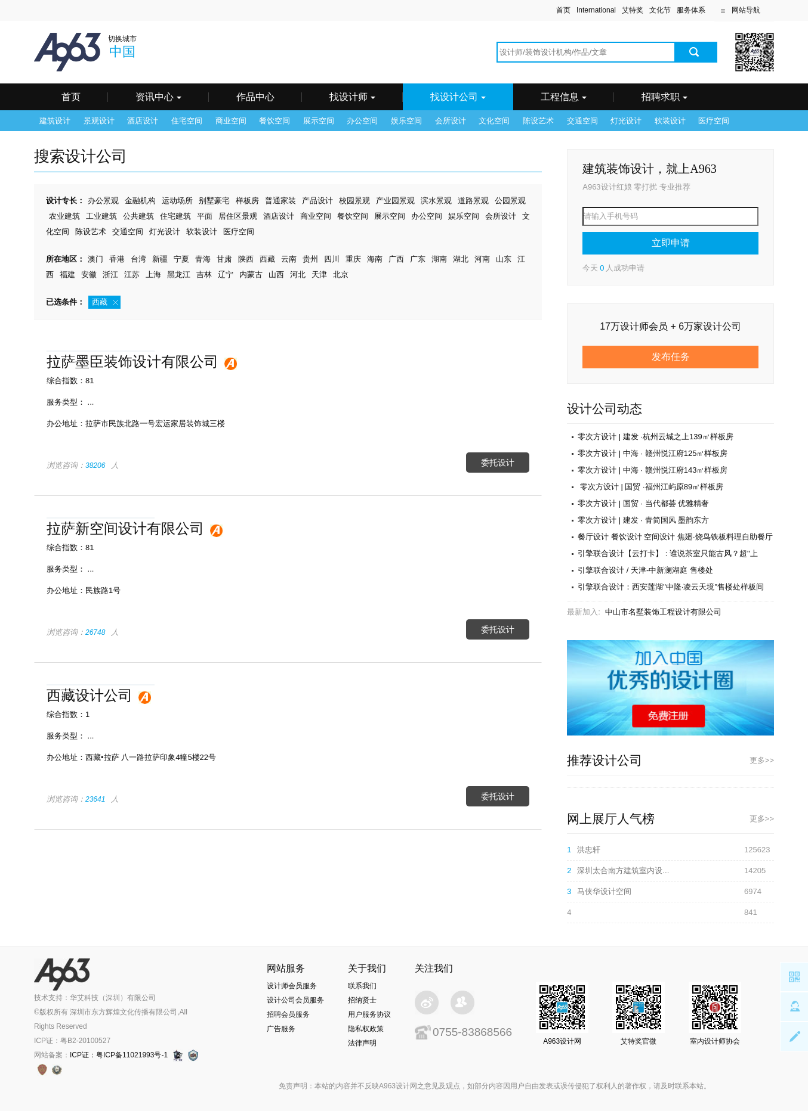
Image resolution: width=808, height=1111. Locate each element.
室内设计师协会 (715, 1041)
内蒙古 (251, 274)
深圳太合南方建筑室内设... (623, 870)
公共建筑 (138, 216)
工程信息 (564, 97)
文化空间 (494, 120)
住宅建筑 (175, 216)
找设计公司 (458, 97)
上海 (153, 274)
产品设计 (317, 200)
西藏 (267, 259)
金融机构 (140, 200)
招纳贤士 (362, 1000)
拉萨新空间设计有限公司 (125, 528)
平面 (204, 216)
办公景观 (103, 200)
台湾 (138, 259)
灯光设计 (626, 120)
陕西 (246, 259)
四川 (332, 259)
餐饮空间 (274, 120)
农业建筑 (64, 216)
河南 (482, 259)
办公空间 (362, 120)
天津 (319, 274)
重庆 (353, 259)
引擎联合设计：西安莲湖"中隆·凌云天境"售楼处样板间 (671, 586)
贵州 (310, 259)
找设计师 (352, 97)
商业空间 (230, 120)
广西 (396, 259)
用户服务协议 (369, 1014)
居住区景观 (237, 216)
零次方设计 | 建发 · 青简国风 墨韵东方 (643, 520)
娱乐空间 (406, 120)
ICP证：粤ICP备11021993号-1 (119, 1055)
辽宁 (225, 274)
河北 (298, 274)
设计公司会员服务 (295, 1000)
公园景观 (510, 200)
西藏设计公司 (89, 695)
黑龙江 (178, 274)
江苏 (132, 274)
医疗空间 (713, 120)
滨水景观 (436, 200)
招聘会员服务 (288, 1014)
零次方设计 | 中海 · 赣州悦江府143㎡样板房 (652, 469)
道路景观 (473, 200)
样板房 (247, 200)
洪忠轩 (588, 849)
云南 (289, 259)
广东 (417, 259)
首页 (563, 10)
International (596, 10)
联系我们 (362, 986)
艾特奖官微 (638, 1041)
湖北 (460, 259)
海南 (375, 259)
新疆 (160, 259)
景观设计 (99, 120)
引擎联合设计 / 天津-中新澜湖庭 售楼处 (645, 570)
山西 (276, 274)
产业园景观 (395, 200)
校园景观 (354, 200)
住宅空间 (186, 120)
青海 (203, 259)
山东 (503, 259)
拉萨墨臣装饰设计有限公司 (132, 361)
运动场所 (177, 200)
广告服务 (281, 1029)
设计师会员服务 (292, 986)
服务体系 (691, 10)
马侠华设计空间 (604, 891)
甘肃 (224, 259)
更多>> (762, 760)
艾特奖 (632, 10)
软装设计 (670, 120)
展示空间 (318, 120)
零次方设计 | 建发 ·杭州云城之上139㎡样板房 (655, 436)
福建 (67, 274)
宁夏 (181, 259)
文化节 (660, 10)
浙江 (110, 274)
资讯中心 (158, 97)
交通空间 (582, 120)
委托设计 (497, 462)
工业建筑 (101, 216)
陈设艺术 (538, 120)
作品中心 (255, 97)
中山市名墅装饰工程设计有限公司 (663, 611)
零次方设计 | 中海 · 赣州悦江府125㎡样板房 (652, 453)
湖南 (439, 259)
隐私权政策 (366, 1029)
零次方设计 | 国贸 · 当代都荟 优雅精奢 (643, 503)
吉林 (204, 274)
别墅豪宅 (214, 200)
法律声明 (362, 1043)
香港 (117, 259)
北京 (341, 274)
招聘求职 (664, 97)
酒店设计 (142, 120)
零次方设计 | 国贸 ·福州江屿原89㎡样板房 (650, 486)
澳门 (95, 259)
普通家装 (280, 200)
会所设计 (450, 120)
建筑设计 (54, 120)
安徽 (89, 274)
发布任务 (671, 357)
